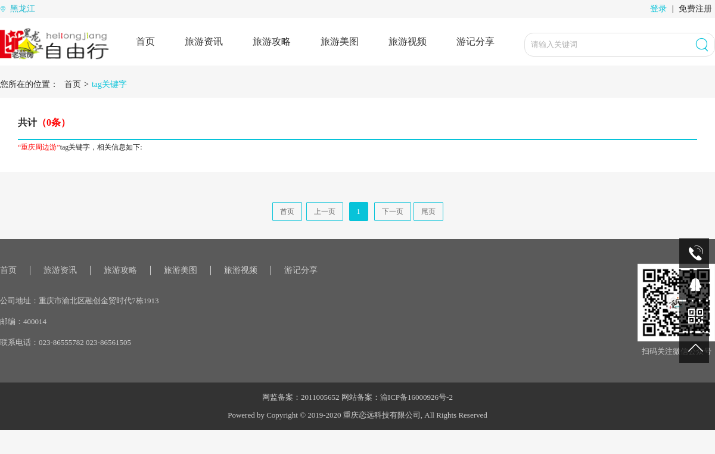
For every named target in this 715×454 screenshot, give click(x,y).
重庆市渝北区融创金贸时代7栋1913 (99, 300)
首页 (145, 41)
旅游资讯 (204, 41)
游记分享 (475, 41)
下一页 (392, 211)
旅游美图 (340, 41)
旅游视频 (407, 41)
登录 (658, 8)
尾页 (428, 211)
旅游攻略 (272, 41)
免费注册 (695, 8)
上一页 (324, 211)
